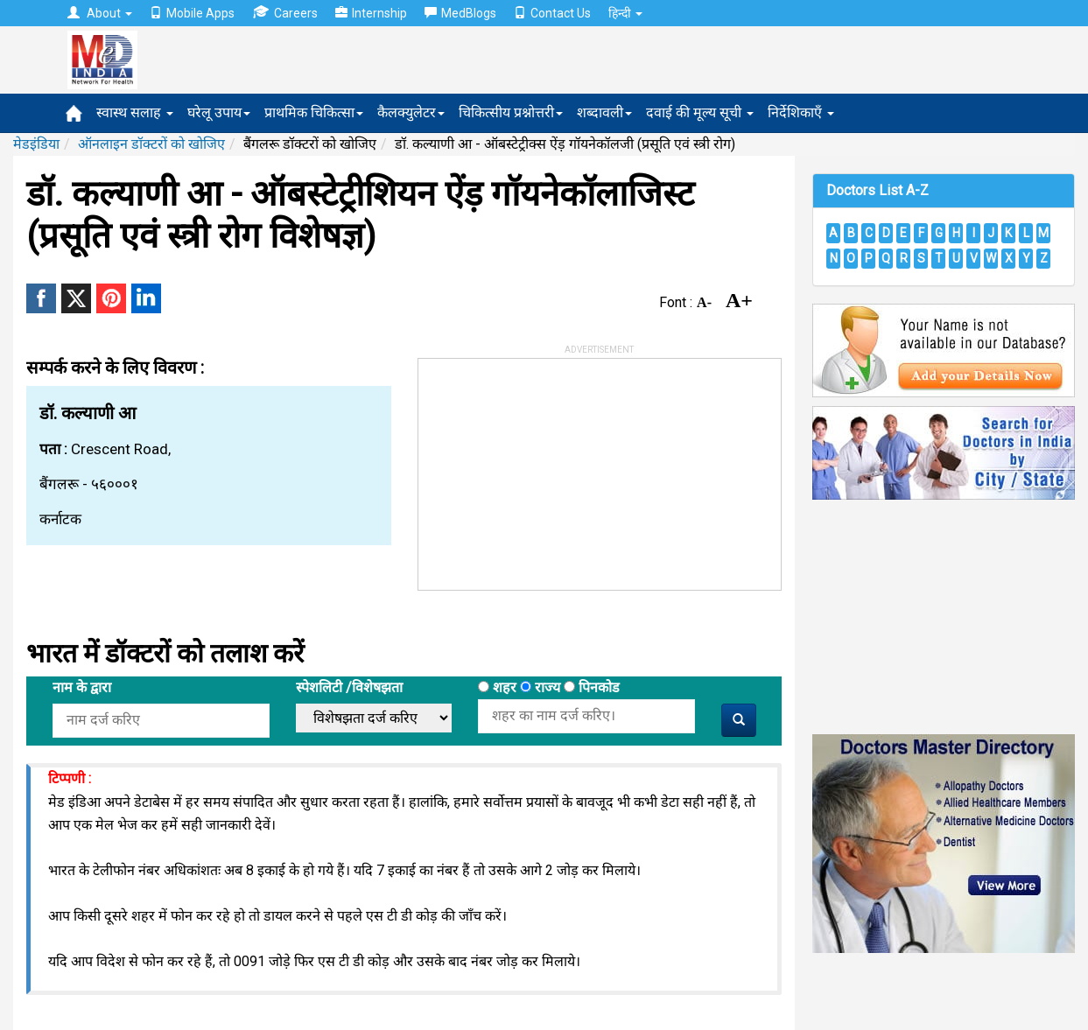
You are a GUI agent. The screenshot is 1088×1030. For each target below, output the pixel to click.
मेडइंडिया (36, 144)
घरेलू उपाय (218, 112)
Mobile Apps (192, 13)
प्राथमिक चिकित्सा (313, 112)
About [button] (99, 13)
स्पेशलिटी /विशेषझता (349, 687)
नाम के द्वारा (82, 687)
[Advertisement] (549, 468)
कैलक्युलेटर (411, 112)
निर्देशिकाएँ (801, 112)
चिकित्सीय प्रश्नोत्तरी (511, 112)
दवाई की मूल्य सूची (700, 112)
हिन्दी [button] (625, 13)
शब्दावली (604, 112)
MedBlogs (460, 13)
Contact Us (552, 13)
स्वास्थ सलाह (134, 112)
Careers (285, 12)
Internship (371, 13)
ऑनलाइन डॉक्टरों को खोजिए (151, 144)
